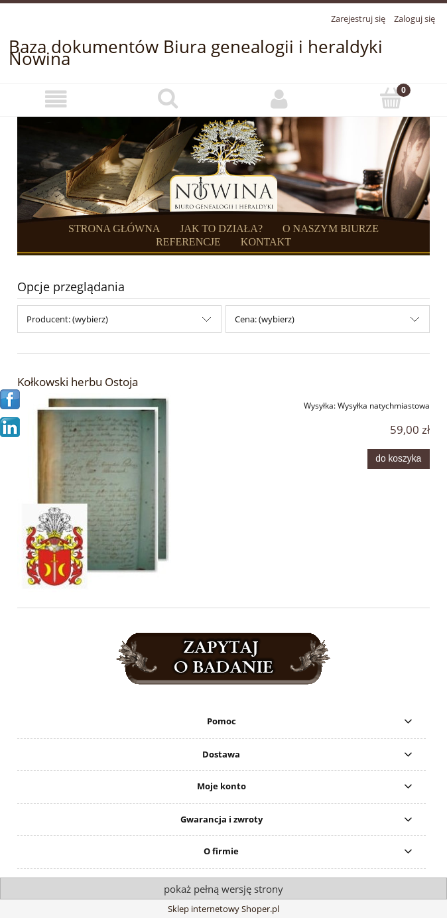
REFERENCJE (188, 241)
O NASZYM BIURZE (331, 228)
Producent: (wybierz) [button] (67, 319)
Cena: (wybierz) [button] (264, 319)
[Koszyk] (392, 98)
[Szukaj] (168, 98)
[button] (56, 99)
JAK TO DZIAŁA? (221, 228)
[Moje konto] (279, 99)
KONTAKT (266, 241)
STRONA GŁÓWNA (114, 228)
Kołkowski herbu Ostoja (77, 381)
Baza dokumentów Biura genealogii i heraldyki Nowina (196, 52)
